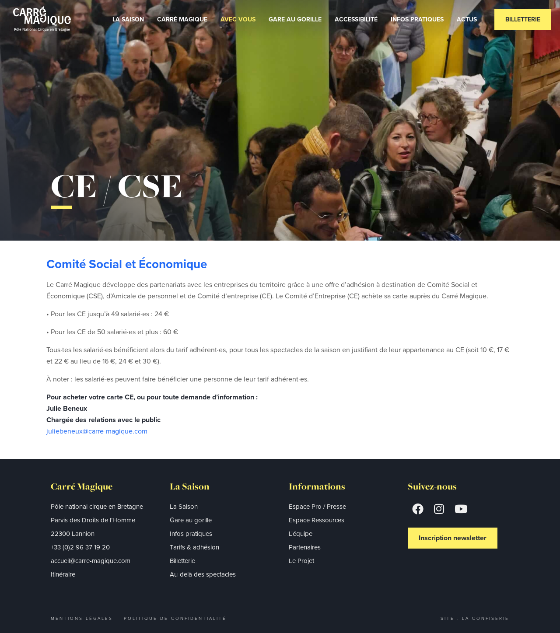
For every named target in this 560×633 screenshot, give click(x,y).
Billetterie (522, 19)
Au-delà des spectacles (203, 574)
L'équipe (300, 534)
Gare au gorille (295, 19)
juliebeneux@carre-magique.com (96, 431)
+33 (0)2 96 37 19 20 (80, 547)
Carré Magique (182, 19)
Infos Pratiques (417, 19)
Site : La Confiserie (475, 618)
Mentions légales (82, 618)
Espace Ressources (316, 520)
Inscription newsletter (452, 538)
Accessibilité (356, 19)
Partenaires (305, 547)
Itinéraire (63, 574)
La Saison (128, 19)
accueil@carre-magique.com (90, 561)
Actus (467, 19)
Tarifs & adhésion (194, 547)
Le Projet (301, 561)
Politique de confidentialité (175, 618)
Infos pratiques (191, 534)
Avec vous (238, 19)
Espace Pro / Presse (317, 506)
